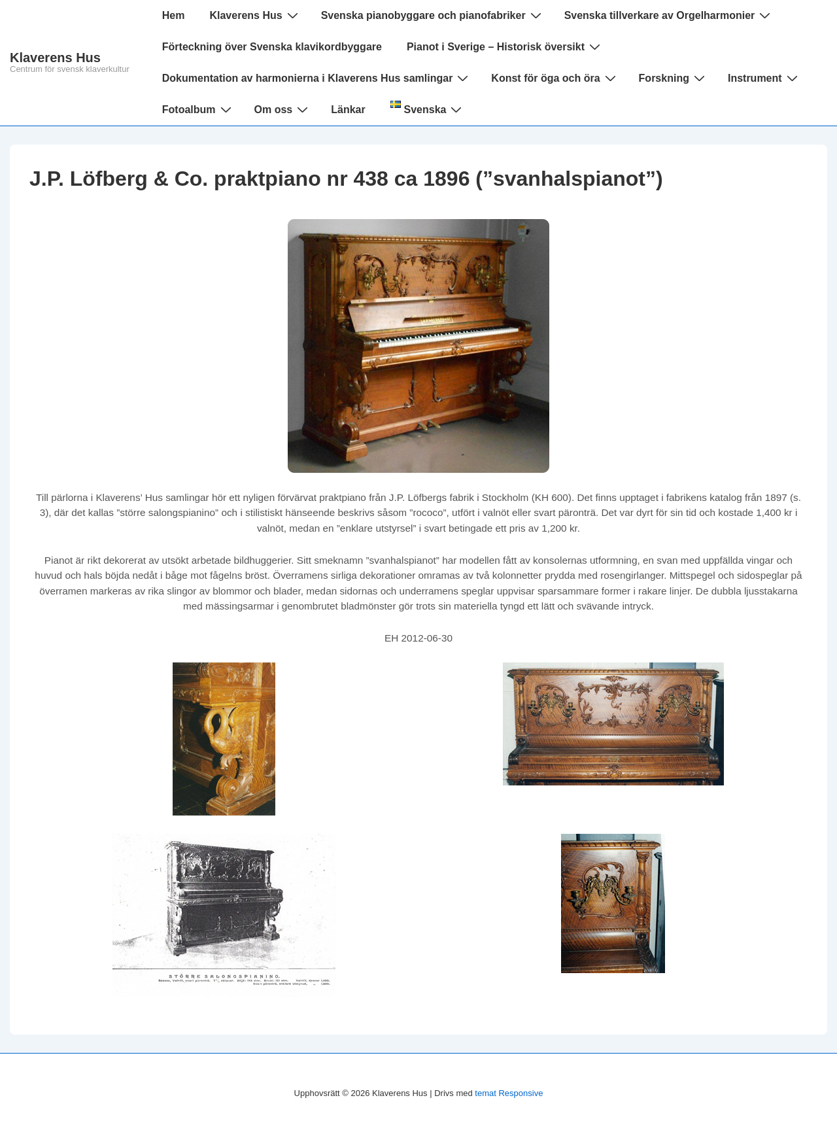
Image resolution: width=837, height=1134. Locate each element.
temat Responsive (509, 1093)
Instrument (764, 78)
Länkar (348, 109)
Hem (173, 15)
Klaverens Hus (55, 57)
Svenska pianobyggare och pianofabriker (433, 15)
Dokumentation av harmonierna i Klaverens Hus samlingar (317, 78)
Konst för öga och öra (555, 78)
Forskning (673, 78)
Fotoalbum (198, 109)
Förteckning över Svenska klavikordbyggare (272, 46)
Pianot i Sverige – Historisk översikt (505, 46)
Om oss (283, 109)
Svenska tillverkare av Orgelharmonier (669, 15)
